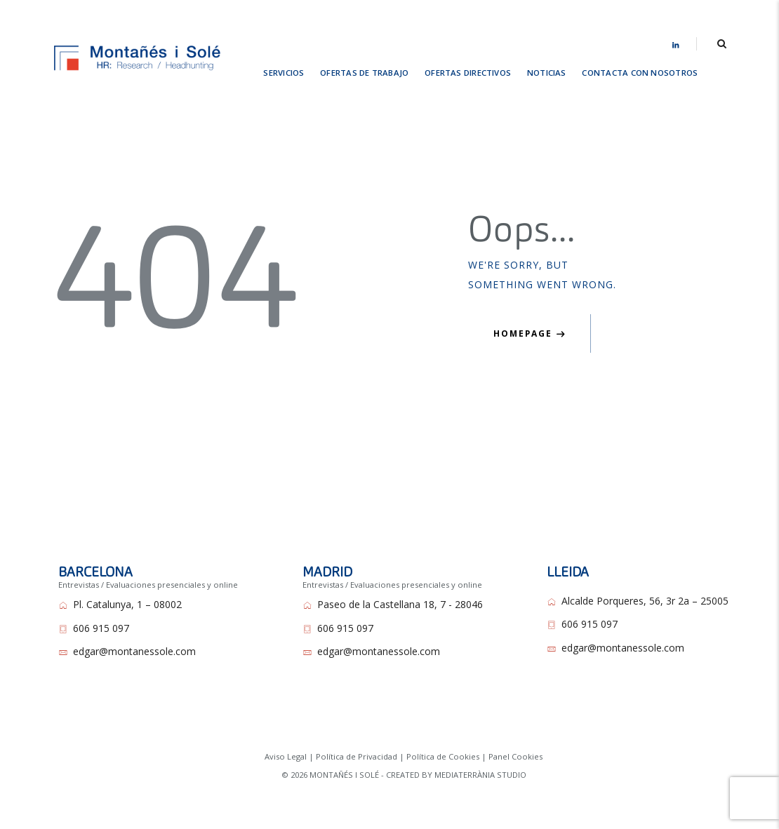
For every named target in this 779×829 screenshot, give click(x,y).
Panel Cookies (515, 756)
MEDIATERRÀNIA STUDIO (480, 774)
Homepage (522, 333)
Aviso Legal (286, 756)
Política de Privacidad (356, 756)
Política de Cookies (442, 756)
